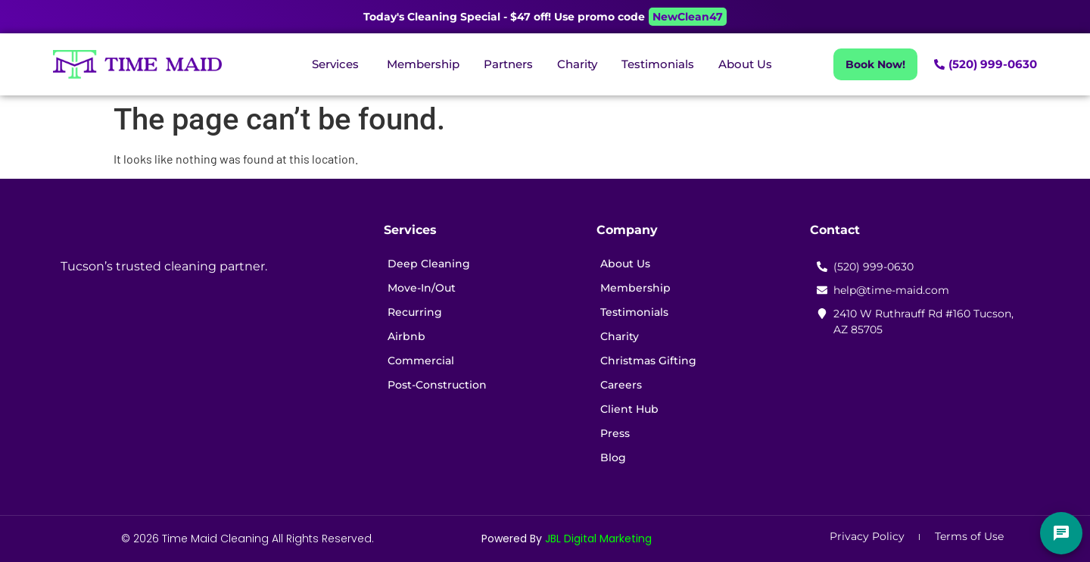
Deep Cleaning (429, 263)
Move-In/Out (422, 288)
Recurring (415, 312)
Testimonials (634, 312)
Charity (619, 336)
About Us (625, 263)
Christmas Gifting (648, 360)
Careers (621, 385)
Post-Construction (437, 385)
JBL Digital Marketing (598, 538)
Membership (635, 288)
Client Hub (629, 409)
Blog (613, 457)
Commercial (421, 360)
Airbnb (406, 336)
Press (615, 433)
